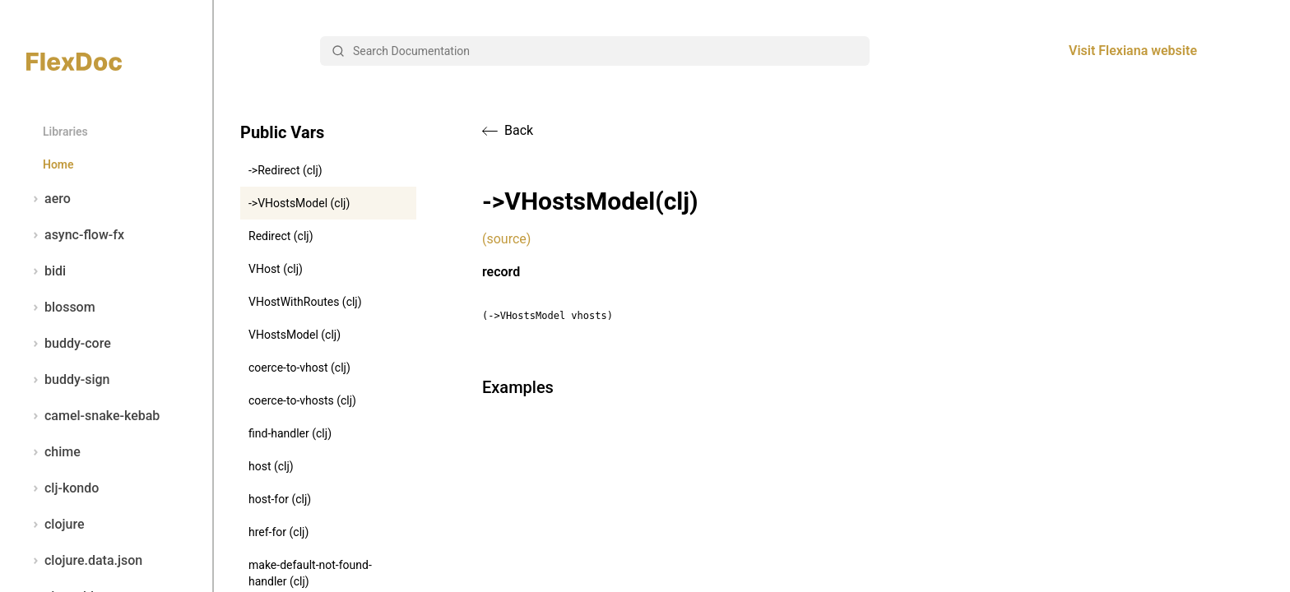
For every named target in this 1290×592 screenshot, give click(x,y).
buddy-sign (67, 380)
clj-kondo (62, 488)
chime (53, 452)
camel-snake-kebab (93, 416)
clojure (55, 524)
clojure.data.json (84, 561)
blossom (60, 307)
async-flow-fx (75, 235)
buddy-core (68, 343)
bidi (46, 271)
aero (48, 199)
